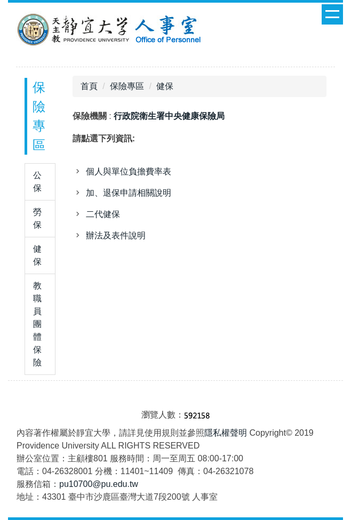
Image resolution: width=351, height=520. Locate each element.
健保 (37, 255)
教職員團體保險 (37, 324)
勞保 (37, 218)
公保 (37, 182)
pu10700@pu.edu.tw (98, 484)
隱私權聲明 (225, 432)
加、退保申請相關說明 (128, 192)
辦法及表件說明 (116, 235)
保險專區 (127, 86)
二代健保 (103, 214)
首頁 (89, 86)
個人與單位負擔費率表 (128, 171)
